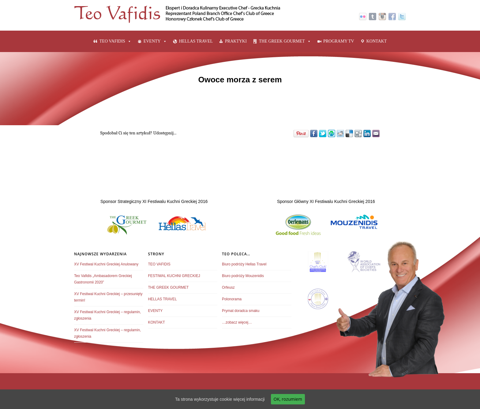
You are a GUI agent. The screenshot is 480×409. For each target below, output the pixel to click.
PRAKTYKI (236, 41)
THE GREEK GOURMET (282, 41)
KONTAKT (376, 41)
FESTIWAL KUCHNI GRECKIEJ (174, 276)
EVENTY (152, 41)
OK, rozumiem (288, 399)
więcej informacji (249, 399)
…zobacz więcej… (237, 322)
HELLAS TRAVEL (196, 41)
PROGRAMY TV (338, 41)
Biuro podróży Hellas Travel (244, 264)
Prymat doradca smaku (240, 311)
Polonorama (232, 299)
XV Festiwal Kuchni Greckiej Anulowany (106, 264)
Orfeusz (228, 287)
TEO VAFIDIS (112, 41)
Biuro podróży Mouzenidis (243, 276)
